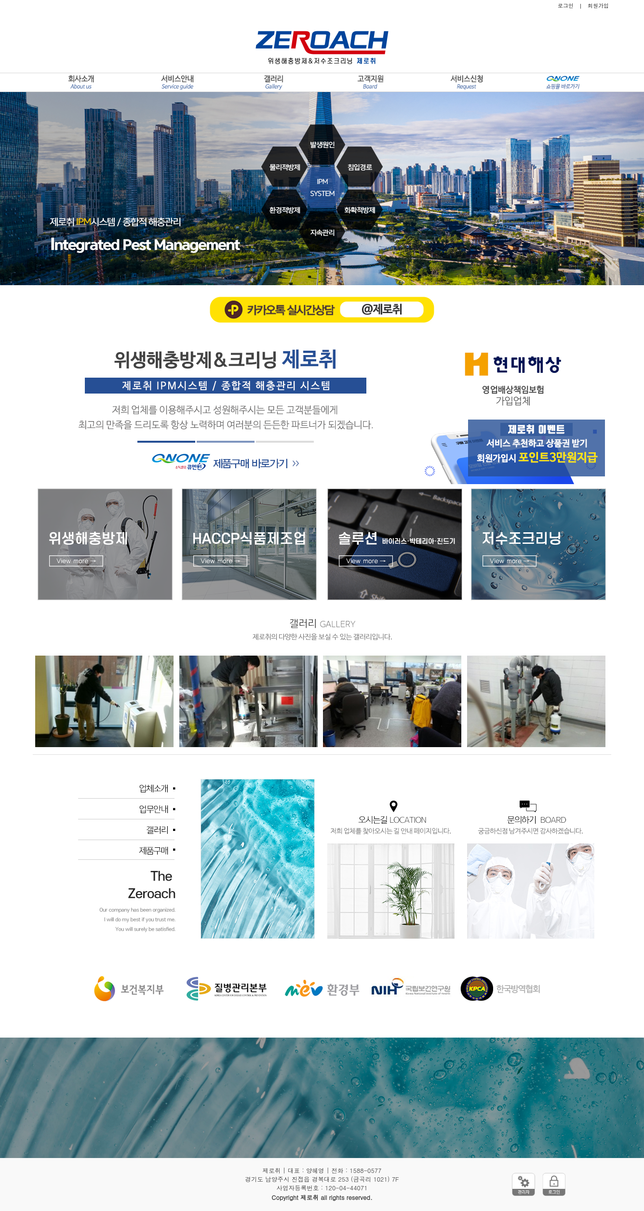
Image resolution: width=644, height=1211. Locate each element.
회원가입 (598, 6)
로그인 (566, 6)
